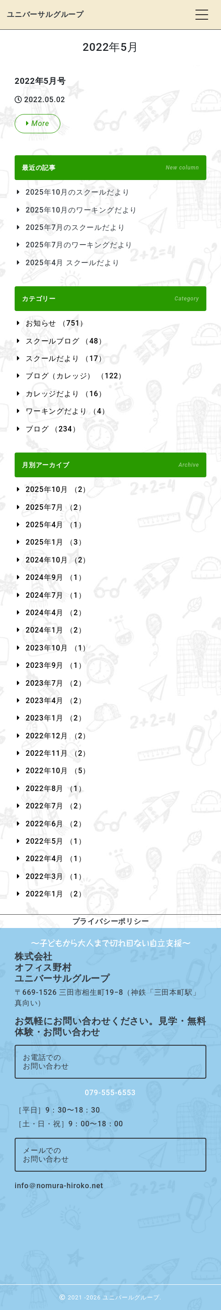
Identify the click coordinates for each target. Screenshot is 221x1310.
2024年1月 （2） (56, 630)
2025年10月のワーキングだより (81, 210)
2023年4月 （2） (56, 700)
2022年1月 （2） (56, 894)
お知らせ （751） (56, 323)
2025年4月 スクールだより (72, 262)
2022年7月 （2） (56, 806)
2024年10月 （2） (58, 560)
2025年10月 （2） (58, 489)
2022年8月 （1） (56, 788)
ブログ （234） (53, 429)
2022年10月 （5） (58, 770)
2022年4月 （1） (56, 858)
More (37, 123)
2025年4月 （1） (56, 524)
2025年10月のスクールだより (77, 192)
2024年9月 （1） (56, 577)
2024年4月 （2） (56, 612)
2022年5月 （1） (56, 841)
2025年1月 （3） (56, 542)
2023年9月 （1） (56, 665)
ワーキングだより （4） (67, 411)
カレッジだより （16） (66, 393)
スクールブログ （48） (66, 341)
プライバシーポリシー (110, 921)
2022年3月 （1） (56, 876)
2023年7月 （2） (56, 683)
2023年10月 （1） (58, 648)
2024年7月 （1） (56, 595)
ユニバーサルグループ (45, 14)
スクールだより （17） (66, 358)
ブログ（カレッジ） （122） (76, 375)
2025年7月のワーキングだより (79, 244)
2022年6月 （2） (56, 823)
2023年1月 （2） (56, 718)
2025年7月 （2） (56, 507)
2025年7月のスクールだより (75, 227)
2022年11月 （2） (58, 753)
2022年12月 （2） (58, 735)
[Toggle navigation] (201, 15)
